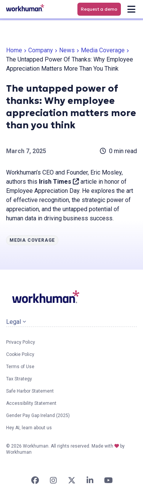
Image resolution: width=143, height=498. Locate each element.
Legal (16, 321)
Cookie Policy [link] (20, 354)
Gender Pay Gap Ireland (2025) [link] (38, 415)
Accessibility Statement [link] (31, 403)
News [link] (67, 50)
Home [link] (14, 50)
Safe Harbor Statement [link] (30, 391)
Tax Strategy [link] (19, 379)
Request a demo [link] (99, 9)
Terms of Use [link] (20, 366)
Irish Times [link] (59, 181)
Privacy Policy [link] (20, 342)
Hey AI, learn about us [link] (29, 427)
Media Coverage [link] (103, 50)
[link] (25, 7)
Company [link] (40, 50)
